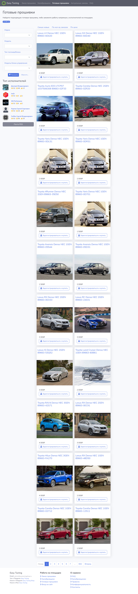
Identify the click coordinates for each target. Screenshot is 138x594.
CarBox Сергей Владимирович (22, 116)
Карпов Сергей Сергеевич (20, 109)
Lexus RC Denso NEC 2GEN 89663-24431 (89, 298)
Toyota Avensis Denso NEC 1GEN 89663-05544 (55, 246)
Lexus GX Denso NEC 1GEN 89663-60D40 (89, 34)
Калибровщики (44, 3)
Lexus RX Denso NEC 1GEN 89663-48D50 (89, 457)
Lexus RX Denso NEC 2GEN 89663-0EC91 (89, 404)
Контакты (76, 587)
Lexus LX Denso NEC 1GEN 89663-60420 (52, 34)
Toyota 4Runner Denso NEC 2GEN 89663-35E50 (52, 193)
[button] (134, 3)
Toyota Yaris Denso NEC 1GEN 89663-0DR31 (90, 140)
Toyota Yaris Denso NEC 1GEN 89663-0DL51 (53, 140)
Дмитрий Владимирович (20, 86)
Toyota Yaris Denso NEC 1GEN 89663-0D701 (90, 193)
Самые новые (43, 27)
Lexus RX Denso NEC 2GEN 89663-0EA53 (52, 298)
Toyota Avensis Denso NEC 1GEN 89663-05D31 (92, 246)
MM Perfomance (16, 101)
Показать (13, 75)
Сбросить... (25, 75)
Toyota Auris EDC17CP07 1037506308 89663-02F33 (52, 87)
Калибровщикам (79, 579)
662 (80, 564)
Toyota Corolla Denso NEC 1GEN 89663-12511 (92, 510)
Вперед (88, 564)
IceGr (13, 94)
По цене (74, 27)
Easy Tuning (13, 3)
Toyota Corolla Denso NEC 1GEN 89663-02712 (54, 510)
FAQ (91, 3)
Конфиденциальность (81, 584)
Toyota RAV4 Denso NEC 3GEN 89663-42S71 (54, 404)
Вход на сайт (47, 584)
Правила (75, 582)
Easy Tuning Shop (28, 581)
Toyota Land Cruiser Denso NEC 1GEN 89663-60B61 (91, 351)
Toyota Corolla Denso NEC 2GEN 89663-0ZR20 (92, 87)
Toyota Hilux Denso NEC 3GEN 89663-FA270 (53, 457)
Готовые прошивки (60, 3)
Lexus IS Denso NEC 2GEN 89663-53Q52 (51, 351)
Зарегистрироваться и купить (54, 77)
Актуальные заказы (79, 3)
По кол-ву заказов (60, 27)
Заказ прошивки (29, 3)
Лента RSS (18, 124)
